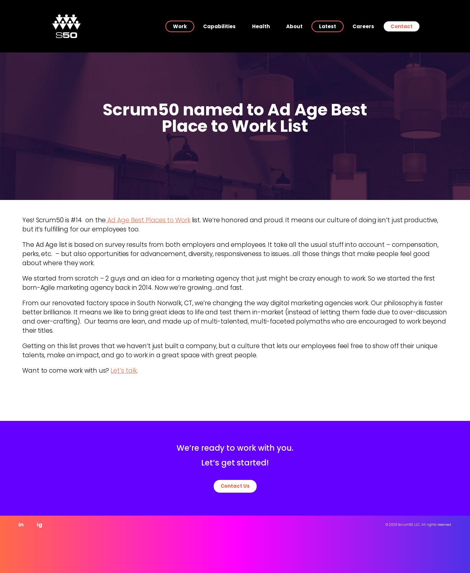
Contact (402, 26)
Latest (327, 26)
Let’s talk (124, 370)
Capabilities (219, 26)
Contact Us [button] (235, 486)
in (21, 524)
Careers (363, 26)
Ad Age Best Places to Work (148, 220)
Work (180, 26)
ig (39, 524)
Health (261, 26)
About (294, 26)
